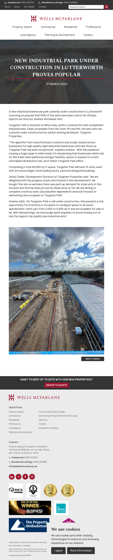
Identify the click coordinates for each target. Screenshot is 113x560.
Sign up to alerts (56, 385)
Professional (93, 27)
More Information (81, 550)
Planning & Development (60, 35)
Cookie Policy (13, 542)
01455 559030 (27, 2)
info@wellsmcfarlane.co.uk (23, 466)
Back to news (93, 359)
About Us (43, 420)
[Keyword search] (86, 7)
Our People (29, 7)
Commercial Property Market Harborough (58, 416)
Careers (88, 35)
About (7, 7)
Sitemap (27, 546)
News (17, 7)
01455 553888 (70, 2)
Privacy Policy (25, 542)
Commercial (48, 27)
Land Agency (28, 35)
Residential (70, 27)
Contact (42, 7)
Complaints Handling (48, 428)
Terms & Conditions (16, 546)
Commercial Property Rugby (52, 412)
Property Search (22, 27)
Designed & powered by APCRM (20, 555)
